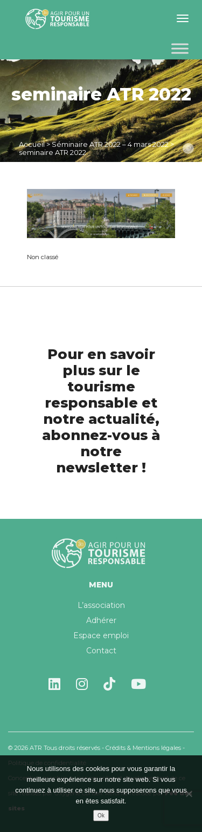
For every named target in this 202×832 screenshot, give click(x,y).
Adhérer (101, 620)
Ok (101, 816)
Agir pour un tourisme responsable (59, 19)
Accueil (32, 144)
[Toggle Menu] (180, 48)
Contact (101, 650)
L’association (101, 605)
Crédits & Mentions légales (143, 748)
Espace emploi (101, 635)
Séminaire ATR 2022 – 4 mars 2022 (110, 144)
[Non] (188, 793)
